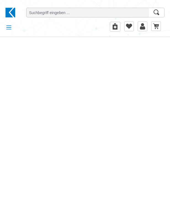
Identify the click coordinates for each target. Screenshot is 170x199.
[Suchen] (156, 12)
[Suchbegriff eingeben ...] (87, 12)
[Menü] (9, 27)
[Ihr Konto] (142, 26)
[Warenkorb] (156, 26)
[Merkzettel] (129, 26)
